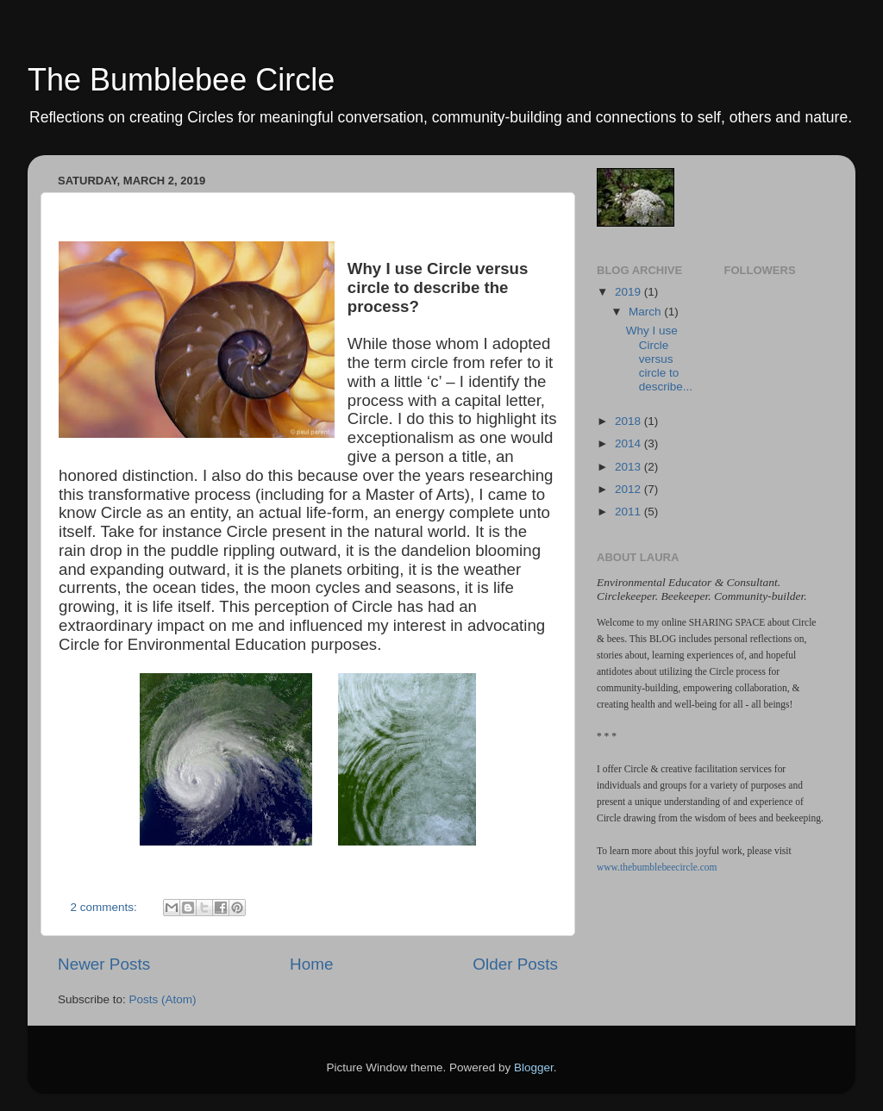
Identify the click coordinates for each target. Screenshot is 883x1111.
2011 (629, 511)
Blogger (534, 1067)
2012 (629, 489)
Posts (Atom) (163, 999)
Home (311, 964)
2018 (629, 421)
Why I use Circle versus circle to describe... (659, 358)
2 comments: (106, 907)
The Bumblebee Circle (181, 79)
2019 (629, 291)
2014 (629, 443)
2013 (629, 466)
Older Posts (515, 964)
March (646, 311)
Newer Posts (104, 964)
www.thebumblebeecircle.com (657, 867)
